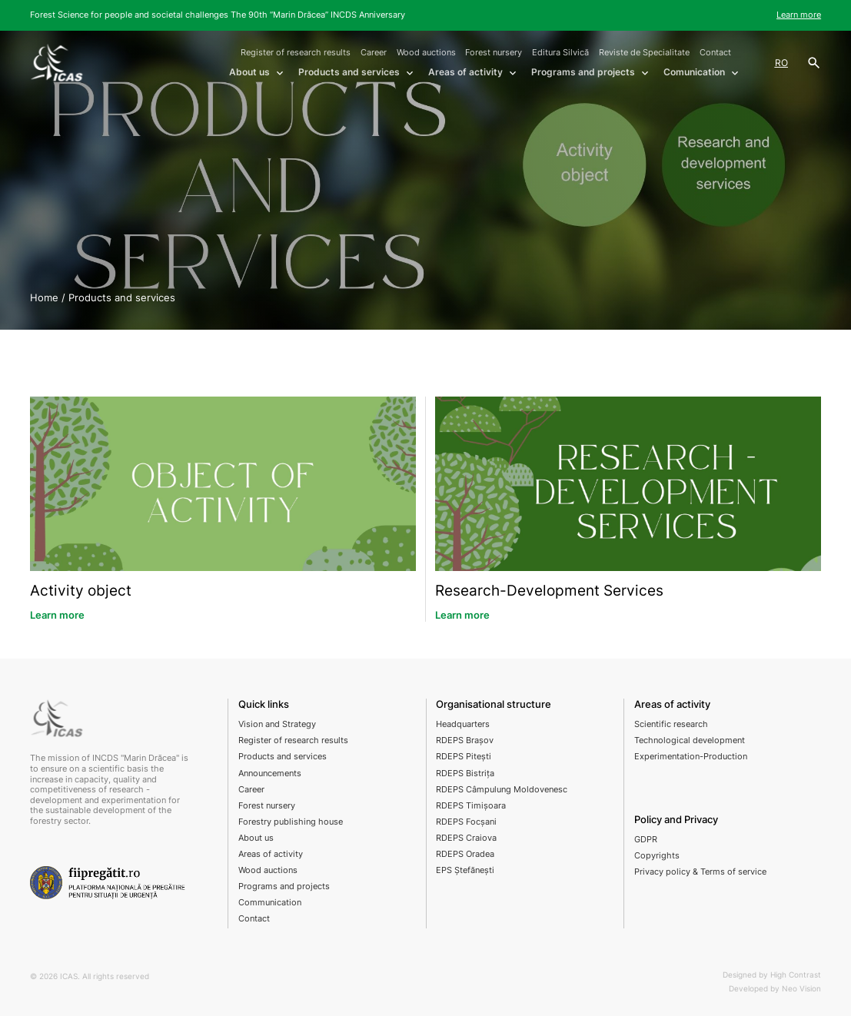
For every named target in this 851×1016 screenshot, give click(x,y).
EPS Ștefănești (465, 870)
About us (256, 837)
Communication (269, 902)
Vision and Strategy (277, 724)
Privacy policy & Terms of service (700, 871)
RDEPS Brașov (465, 740)
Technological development (689, 740)
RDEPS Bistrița (465, 773)
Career (374, 52)
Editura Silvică (560, 52)
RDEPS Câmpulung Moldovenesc (501, 789)
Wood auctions (426, 52)
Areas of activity (270, 853)
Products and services (282, 756)
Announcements (269, 773)
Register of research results (296, 52)
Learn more (798, 14)
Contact (715, 52)
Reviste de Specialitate (644, 52)
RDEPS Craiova (466, 837)
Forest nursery (493, 52)
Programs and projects (284, 886)
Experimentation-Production (690, 756)
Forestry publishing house (290, 821)
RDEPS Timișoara (471, 805)
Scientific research (671, 724)
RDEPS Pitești (463, 756)
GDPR (645, 839)
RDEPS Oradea (465, 853)
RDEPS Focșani (466, 821)
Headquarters (463, 724)
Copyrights (657, 855)
